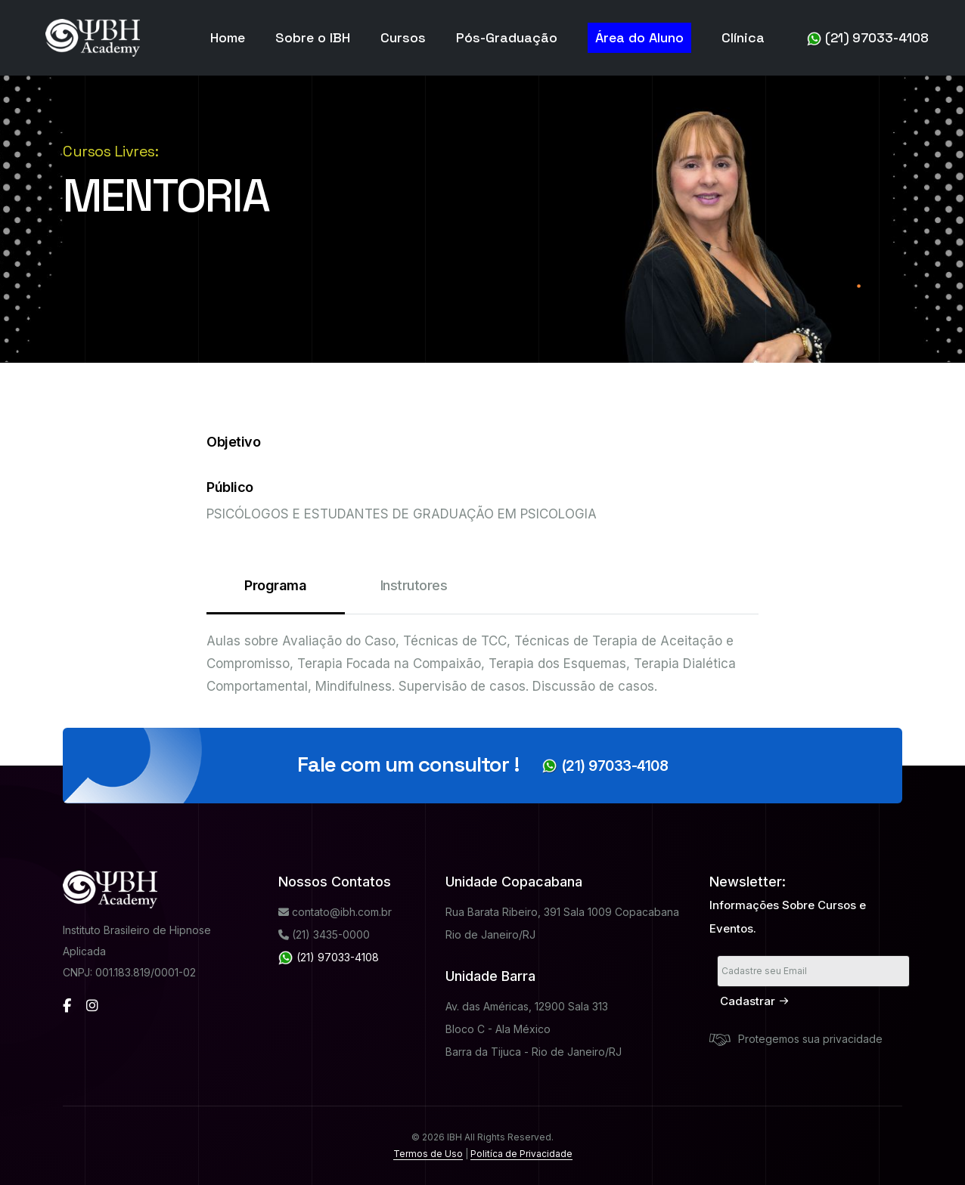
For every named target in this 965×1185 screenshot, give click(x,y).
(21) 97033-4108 (868, 37)
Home (227, 37)
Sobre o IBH (312, 37)
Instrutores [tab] (414, 585)
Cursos (403, 37)
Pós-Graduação (506, 37)
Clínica (743, 37)
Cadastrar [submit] (755, 1001)
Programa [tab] (275, 595)
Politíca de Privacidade (521, 1153)
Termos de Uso (428, 1153)
